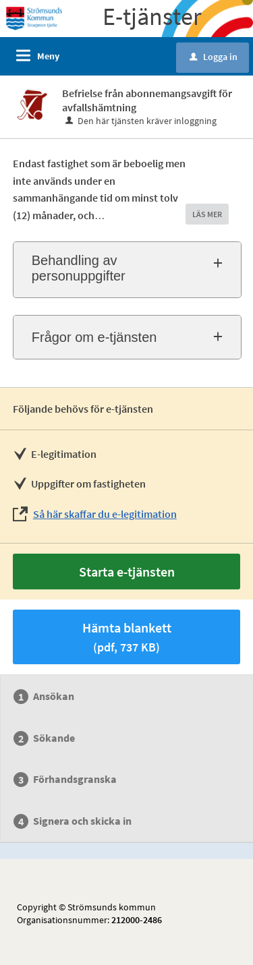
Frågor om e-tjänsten (94, 337)
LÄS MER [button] (207, 214)
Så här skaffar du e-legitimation (105, 514)
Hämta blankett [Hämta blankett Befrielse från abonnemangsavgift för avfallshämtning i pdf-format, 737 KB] (126, 637)
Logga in (213, 57)
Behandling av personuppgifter (78, 268)
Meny (48, 56)
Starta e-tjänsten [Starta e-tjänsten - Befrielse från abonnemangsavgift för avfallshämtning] (127, 571)
